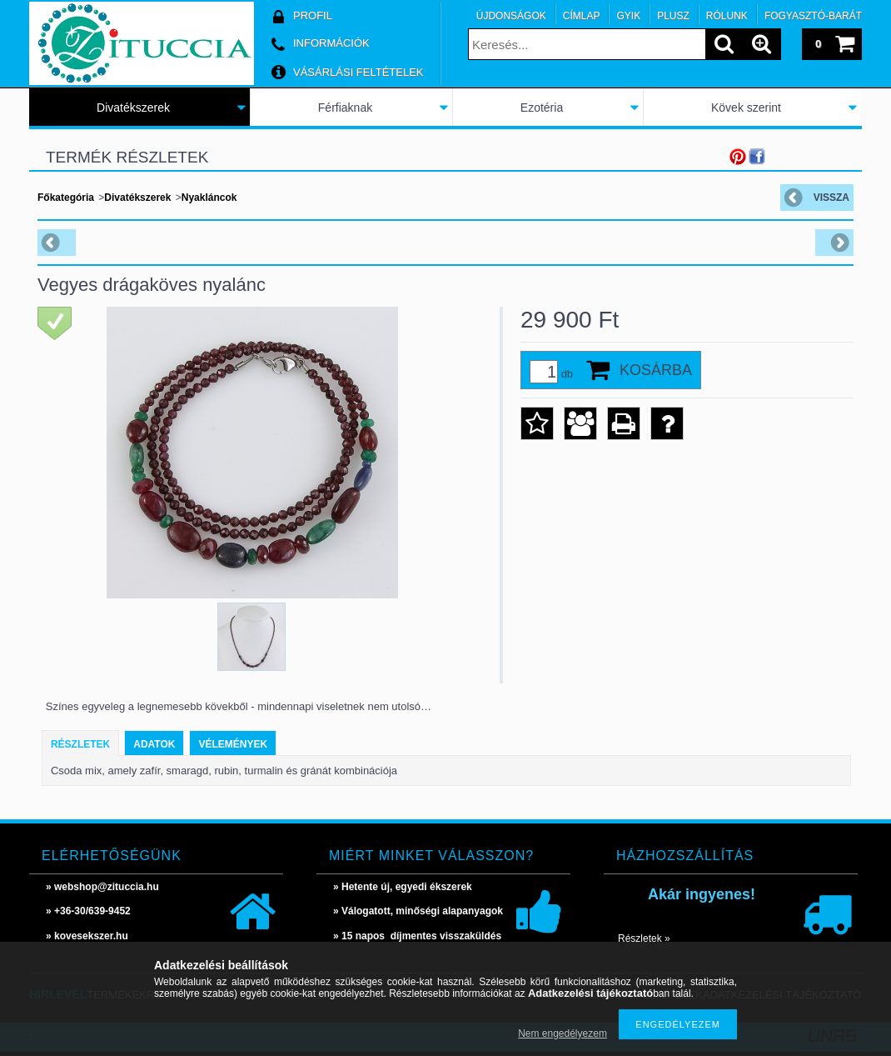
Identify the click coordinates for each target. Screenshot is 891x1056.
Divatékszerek (133, 107)
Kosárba (656, 370)
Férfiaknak (345, 107)
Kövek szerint (746, 107)
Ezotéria (541, 107)
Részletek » (644, 938)
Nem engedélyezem (562, 1033)
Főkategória (65, 197)
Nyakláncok (209, 197)
